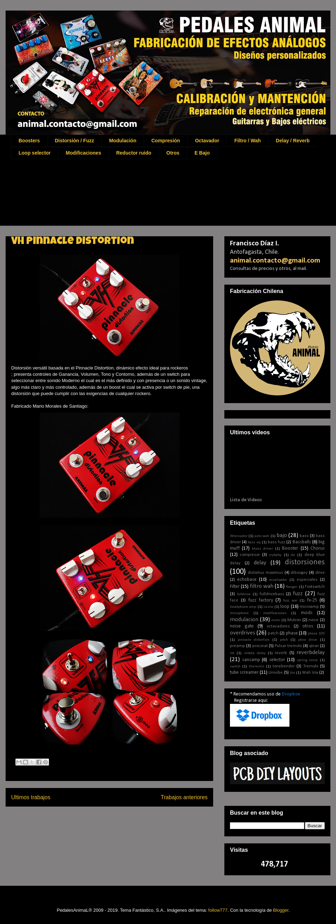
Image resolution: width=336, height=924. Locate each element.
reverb (281, 653)
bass (304, 536)
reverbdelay (310, 652)
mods (307, 613)
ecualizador (278, 580)
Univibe (275, 673)
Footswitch (315, 587)
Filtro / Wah (247, 140)
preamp (237, 646)
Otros (172, 153)
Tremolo (310, 666)
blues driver (262, 549)
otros (307, 626)
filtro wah (261, 586)
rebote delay (255, 653)
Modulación (122, 140)
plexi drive (307, 640)
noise (313, 620)
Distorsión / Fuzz (74, 140)
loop (284, 606)
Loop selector (35, 153)
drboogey (299, 573)
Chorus (317, 548)
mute (275, 620)
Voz (292, 673)
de (293, 555)
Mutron (294, 620)
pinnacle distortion (254, 640)
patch (273, 633)
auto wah (261, 536)
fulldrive (244, 594)
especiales (307, 580)
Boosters (29, 140)
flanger (292, 587)
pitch (284, 640)
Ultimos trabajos (30, 797)
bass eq (254, 542)
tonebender (284, 666)
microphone (239, 613)
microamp (309, 607)
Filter (235, 586)
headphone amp (243, 607)
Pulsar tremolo (288, 646)
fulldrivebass (272, 594)
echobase (247, 579)
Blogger (280, 910)
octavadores (278, 626)
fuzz (298, 594)
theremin (256, 666)
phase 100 (316, 634)
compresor (250, 555)
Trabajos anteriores (184, 797)
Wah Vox (310, 673)
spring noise (307, 660)
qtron (314, 646)
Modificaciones (83, 153)
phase (292, 633)
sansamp (251, 660)
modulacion (244, 620)
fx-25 (312, 600)
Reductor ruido (133, 153)
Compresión (165, 140)
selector (277, 660)
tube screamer (244, 672)
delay (260, 563)
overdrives (242, 633)
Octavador (207, 140)
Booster (290, 548)
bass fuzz (276, 542)
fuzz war (290, 601)
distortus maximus (265, 573)
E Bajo (202, 153)
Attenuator (238, 536)
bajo (281, 535)
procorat (260, 646)
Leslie (268, 607)
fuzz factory (260, 600)
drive (320, 573)
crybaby (275, 555)
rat (232, 653)
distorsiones (305, 562)
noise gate (242, 626)
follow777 (217, 910)
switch (235, 666)
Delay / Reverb (293, 140)
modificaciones (275, 613)
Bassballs (302, 542)
